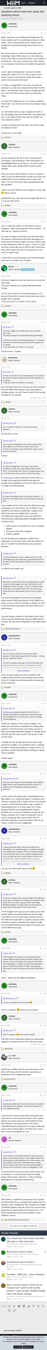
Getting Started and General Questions (26, 1254)
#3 (45, 221)
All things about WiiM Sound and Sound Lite (30, 1296)
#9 (45, 703)
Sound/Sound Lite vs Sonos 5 (21, 1262)
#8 (45, 645)
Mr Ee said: (7, 327)
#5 (45, 322)
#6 (45, 367)
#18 (44, 1147)
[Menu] (3, 2)
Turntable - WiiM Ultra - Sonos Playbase (25, 1274)
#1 (45, 33)
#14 (44, 993)
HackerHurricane (12, 1244)
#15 (44, 1025)
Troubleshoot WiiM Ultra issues (22, 1277)
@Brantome (9, 478)
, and (17, 1220)
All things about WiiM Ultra (28, 1244)
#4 (45, 276)
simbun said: (7, 708)
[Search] (44, 3)
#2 (45, 154)
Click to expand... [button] (23, 670)
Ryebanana (10, 1296)
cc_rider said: (8, 1100)
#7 (45, 418)
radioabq (6, 18)
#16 (44, 1065)
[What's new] (39, 3)
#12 (44, 889)
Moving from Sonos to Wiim (20, 1252)
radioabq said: (8, 423)
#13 (44, 948)
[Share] (41, 33)
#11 (44, 838)
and (12, 629)
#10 (44, 774)
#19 (44, 1195)
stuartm (9, 1254)
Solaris (9, 1277)
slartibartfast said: (9, 778)
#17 (44, 1095)
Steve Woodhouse (13, 1265)
